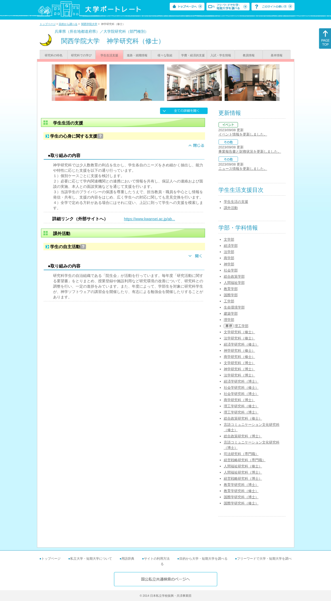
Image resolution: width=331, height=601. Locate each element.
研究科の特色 (53, 55)
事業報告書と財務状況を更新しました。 (249, 151)
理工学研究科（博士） (241, 412)
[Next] (278, 82)
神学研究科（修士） (239, 351)
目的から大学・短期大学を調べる (203, 558)
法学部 (229, 252)
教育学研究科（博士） (241, 485)
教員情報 (249, 55)
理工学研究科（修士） (241, 406)
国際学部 (231, 295)
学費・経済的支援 (193, 55)
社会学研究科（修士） (241, 388)
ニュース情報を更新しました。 (242, 169)
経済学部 (231, 246)
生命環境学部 (234, 307)
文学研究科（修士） (239, 332)
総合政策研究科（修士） (243, 418)
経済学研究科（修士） (241, 344)
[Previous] (53, 82)
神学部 (229, 264)
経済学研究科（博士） (241, 381)
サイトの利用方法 (157, 558)
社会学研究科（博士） (241, 394)
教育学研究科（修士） (241, 491)
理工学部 (241, 326)
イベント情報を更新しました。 (242, 134)
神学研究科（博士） (239, 369)
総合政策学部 (234, 276)
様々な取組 (165, 55)
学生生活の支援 (236, 202)
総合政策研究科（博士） (243, 436)
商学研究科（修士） (239, 357)
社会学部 (231, 270)
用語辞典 (127, 558)
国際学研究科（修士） (241, 503)
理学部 (229, 320)
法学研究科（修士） (239, 338)
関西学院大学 (89, 24)
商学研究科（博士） (239, 400)
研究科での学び (81, 55)
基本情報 (276, 55)
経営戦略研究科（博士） (243, 479)
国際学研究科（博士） (241, 497)
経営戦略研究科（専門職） (245, 460)
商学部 (229, 258)
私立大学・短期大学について (91, 558)
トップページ (48, 24)
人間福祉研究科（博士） (243, 472)
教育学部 (231, 289)
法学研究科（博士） (239, 375)
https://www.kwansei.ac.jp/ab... (149, 219)
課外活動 (231, 208)
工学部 (229, 301)
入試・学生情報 (220, 55)
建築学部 (231, 314)
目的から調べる (68, 24)
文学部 (229, 239)
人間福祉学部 (234, 283)
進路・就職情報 (137, 55)
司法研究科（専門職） (241, 454)
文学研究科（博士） (239, 363)
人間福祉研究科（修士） (243, 466)
